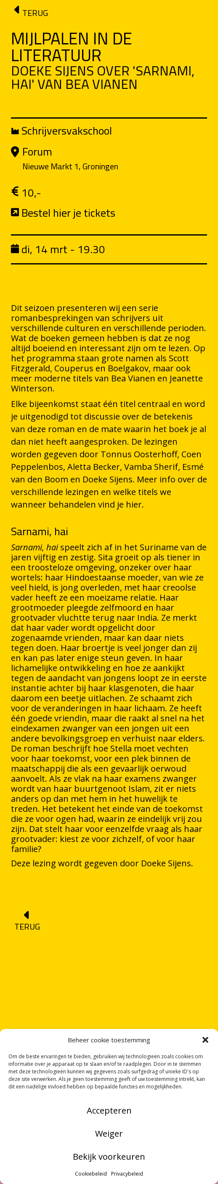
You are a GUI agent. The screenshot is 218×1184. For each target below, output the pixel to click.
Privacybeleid (127, 1173)
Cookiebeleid (91, 1173)
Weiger (109, 1133)
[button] (205, 1040)
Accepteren (109, 1110)
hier (134, 504)
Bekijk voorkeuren (109, 1156)
